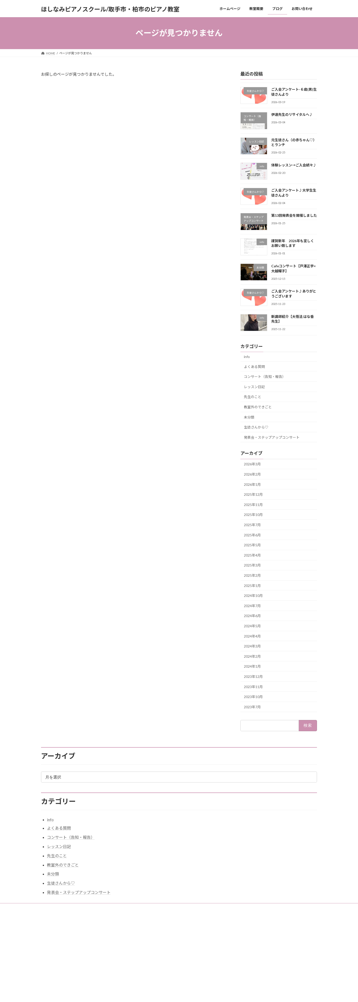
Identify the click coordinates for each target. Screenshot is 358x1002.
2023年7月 (252, 707)
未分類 (249, 417)
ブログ (142, 954)
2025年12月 (253, 494)
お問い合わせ (55, 908)
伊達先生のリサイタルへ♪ (292, 114)
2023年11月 (253, 686)
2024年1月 (252, 666)
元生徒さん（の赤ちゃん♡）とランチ (259, 952)
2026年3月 (252, 464)
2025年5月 (252, 545)
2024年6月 (252, 616)
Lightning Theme (178, 993)
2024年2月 (252, 656)
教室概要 (79, 908)
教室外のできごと (258, 407)
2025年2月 (252, 575)
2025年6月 (252, 535)
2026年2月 (252, 474)
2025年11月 (253, 504)
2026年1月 (252, 484)
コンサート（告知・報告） (265, 376)
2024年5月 (252, 626)
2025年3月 (252, 565)
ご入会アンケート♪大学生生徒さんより (261, 965)
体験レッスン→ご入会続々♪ (293, 165)
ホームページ (147, 937)
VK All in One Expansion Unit (211, 993)
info (247, 357)
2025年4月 (252, 555)
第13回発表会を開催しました (294, 215)
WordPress (152, 993)
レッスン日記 (254, 386)
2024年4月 (252, 636)
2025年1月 (252, 585)
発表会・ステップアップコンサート (272, 437)
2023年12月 (253, 676)
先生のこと (252, 397)
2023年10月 (253, 697)
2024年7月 (252, 605)
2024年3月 (252, 646)
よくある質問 (254, 366)
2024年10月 (253, 595)
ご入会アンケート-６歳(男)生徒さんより (261, 938)
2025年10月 (253, 514)
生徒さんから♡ (256, 427)
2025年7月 (252, 525)
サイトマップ (104, 908)
